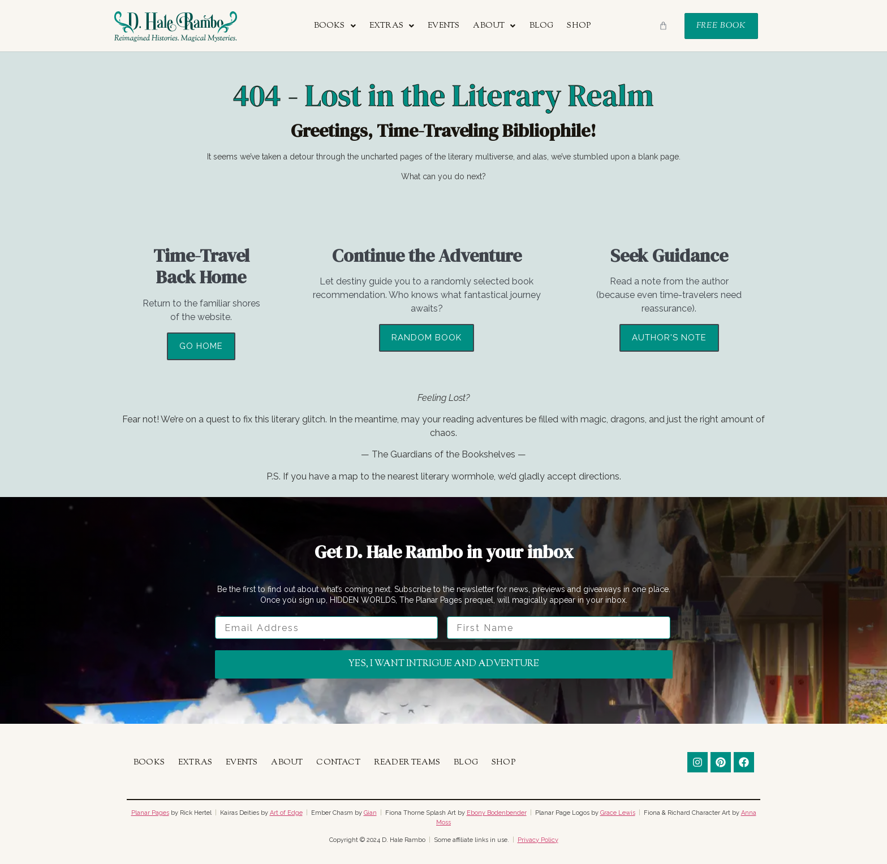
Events (443, 26)
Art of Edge (286, 813)
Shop (579, 26)
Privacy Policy (538, 840)
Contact (338, 762)
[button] (335, 26)
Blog (541, 26)
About (494, 26)
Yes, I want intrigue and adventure (443, 664)
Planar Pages (150, 813)
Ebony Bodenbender (497, 813)
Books (335, 26)
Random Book (426, 337)
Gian (370, 813)
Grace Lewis (617, 813)
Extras (391, 26)
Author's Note (669, 337)
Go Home (201, 346)
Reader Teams (407, 762)
